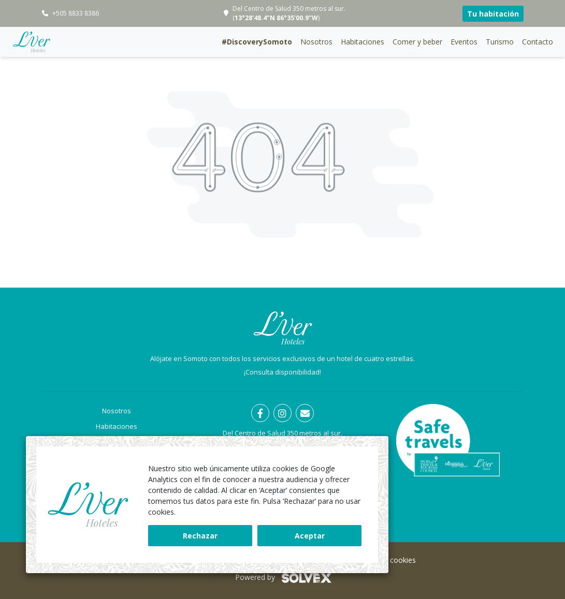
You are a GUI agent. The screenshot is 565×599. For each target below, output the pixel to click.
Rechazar (200, 536)
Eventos (464, 42)
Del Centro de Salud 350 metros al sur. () (289, 13)
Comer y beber (417, 42)
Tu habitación (493, 14)
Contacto (537, 42)
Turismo (500, 42)
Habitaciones (362, 42)
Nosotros (316, 42)
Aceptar (310, 536)
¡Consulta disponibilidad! (282, 372)
